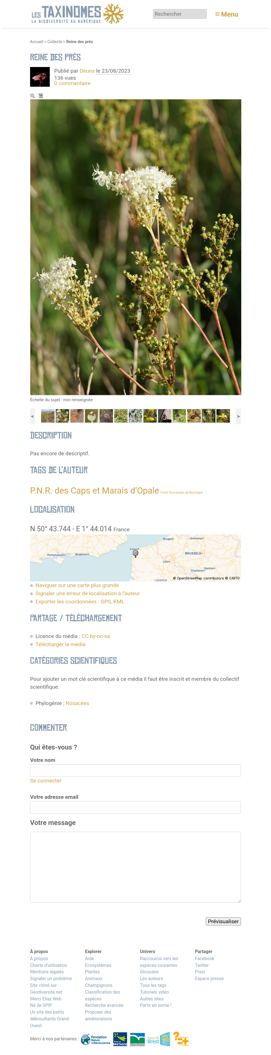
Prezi (200, 971)
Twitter (202, 965)
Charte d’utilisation (48, 965)
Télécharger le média (41, 96)
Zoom (33, 96)
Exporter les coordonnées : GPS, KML (79, 601)
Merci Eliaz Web (46, 999)
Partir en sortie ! (155, 1005)
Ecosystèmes (98, 965)
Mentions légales (47, 971)
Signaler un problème (51, 978)
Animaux (93, 978)
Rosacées (77, 703)
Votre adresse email (54, 797)
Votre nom (42, 760)
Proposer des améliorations (98, 1015)
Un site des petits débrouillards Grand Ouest (49, 1018)
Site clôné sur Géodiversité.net (46, 989)
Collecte (55, 41)
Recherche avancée (104, 1005)
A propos (39, 958)
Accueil (36, 41)
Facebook (204, 958)
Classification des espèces (102, 995)
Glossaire (149, 971)
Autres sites (152, 999)
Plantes (92, 971)
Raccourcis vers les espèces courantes (159, 962)
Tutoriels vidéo (154, 992)
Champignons (98, 985)
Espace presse (209, 978)
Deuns (87, 71)
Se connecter (46, 780)
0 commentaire (72, 83)
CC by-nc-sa (96, 636)
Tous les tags (153, 985)
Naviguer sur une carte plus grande (77, 585)
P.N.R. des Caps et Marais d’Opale (94, 490)
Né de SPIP (41, 1005)
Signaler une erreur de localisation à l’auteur (87, 593)
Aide (89, 958)
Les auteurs (151, 978)
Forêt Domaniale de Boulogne (182, 492)
